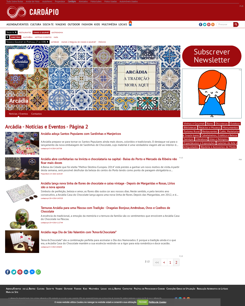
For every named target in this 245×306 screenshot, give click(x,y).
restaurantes (25, 32)
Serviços (188, 139)
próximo (102, 41)
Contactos (36, 113)
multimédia (27, 37)
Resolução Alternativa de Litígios (212, 288)
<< (157, 262)
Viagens (60, 24)
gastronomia (57, 32)
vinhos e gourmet (41, 32)
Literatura (201, 139)
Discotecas (222, 123)
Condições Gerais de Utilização (180, 288)
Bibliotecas (190, 127)
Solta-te (48, 24)
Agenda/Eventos (17, 24)
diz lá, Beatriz (29, 288)
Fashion (87, 24)
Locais (123, 24)
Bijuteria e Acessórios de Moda (218, 147)
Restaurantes (209, 131)
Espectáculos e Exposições (199, 143)
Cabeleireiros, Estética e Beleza (219, 135)
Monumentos (230, 127)
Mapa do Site (12, 292)
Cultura (35, 24)
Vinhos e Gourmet (194, 123)
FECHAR (143, 302)
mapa (56, 37)
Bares (210, 123)
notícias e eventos (43, 37)
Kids (97, 24)
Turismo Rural (192, 131)
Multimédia (109, 24)
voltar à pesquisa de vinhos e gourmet (78, 41)
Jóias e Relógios (218, 139)
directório (15, 37)
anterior (55, 41)
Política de (157, 302)
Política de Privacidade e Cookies (149, 288)
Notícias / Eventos (18, 113)
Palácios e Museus (209, 127)
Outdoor (74, 24)
